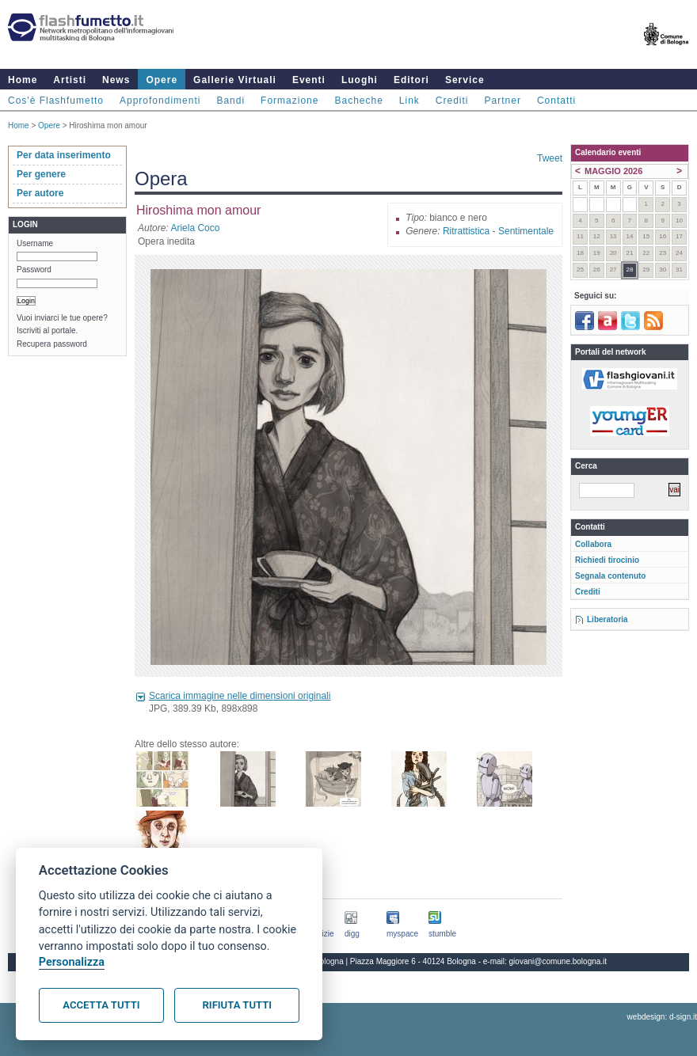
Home (22, 79)
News (116, 79)
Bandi (230, 100)
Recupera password (52, 344)
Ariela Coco (194, 228)
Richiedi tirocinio (607, 560)
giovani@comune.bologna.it (558, 961)
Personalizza (72, 962)
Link (409, 100)
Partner (503, 100)
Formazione (289, 100)
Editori (411, 79)
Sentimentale (526, 231)
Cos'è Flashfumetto (56, 100)
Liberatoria (607, 619)
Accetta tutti (101, 1005)
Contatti (556, 100)
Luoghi (359, 79)
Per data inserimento (64, 155)
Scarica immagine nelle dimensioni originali (239, 695)
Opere (161, 79)
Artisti (69, 79)
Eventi (309, 79)
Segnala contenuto (610, 576)
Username (35, 243)
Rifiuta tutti (237, 1005)
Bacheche (358, 100)
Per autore (40, 193)
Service (465, 79)
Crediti (452, 100)
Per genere (41, 174)
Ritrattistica (466, 231)
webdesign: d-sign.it (662, 1016)
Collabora (593, 544)
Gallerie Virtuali (234, 79)
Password (34, 269)
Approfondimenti (160, 100)
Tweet (549, 158)
